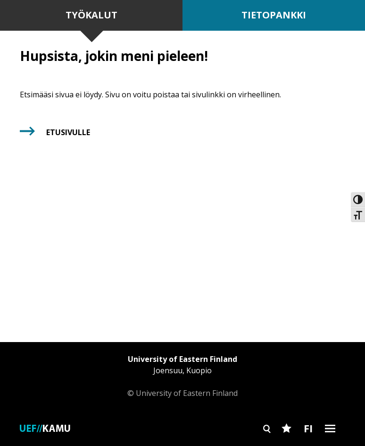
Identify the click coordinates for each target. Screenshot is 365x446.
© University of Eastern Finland (182, 375)
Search (267, 445)
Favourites (286, 445)
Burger (330, 445)
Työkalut (91, 15)
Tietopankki (273, 15)
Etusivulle (68, 132)
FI (308, 428)
